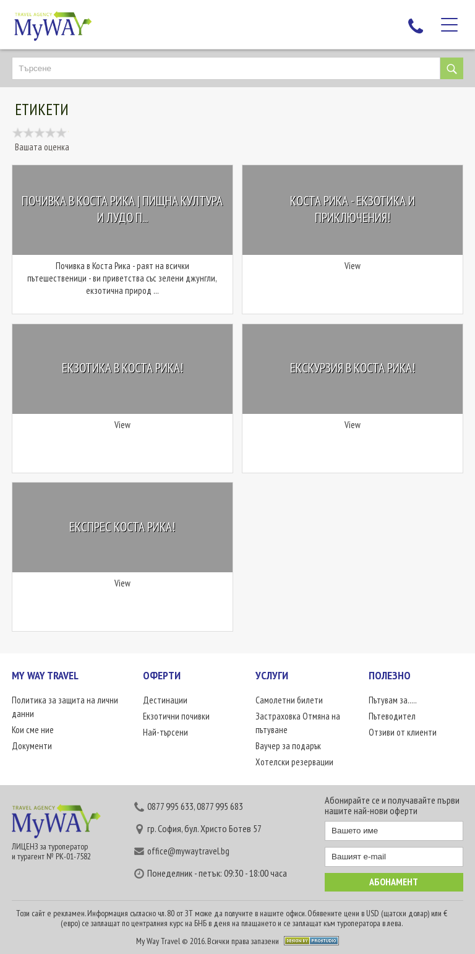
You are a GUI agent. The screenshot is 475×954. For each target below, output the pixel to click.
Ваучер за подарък (288, 746)
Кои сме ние (33, 730)
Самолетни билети (289, 700)
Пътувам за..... (393, 700)
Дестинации (165, 700)
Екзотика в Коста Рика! (122, 367)
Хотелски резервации (294, 762)
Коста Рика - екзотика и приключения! (352, 209)
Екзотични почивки (176, 716)
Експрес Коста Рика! (122, 526)
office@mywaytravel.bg (188, 851)
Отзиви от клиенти (403, 732)
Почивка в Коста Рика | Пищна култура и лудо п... (122, 209)
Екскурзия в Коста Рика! (352, 367)
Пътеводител (392, 716)
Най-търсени (165, 732)
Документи (32, 746)
